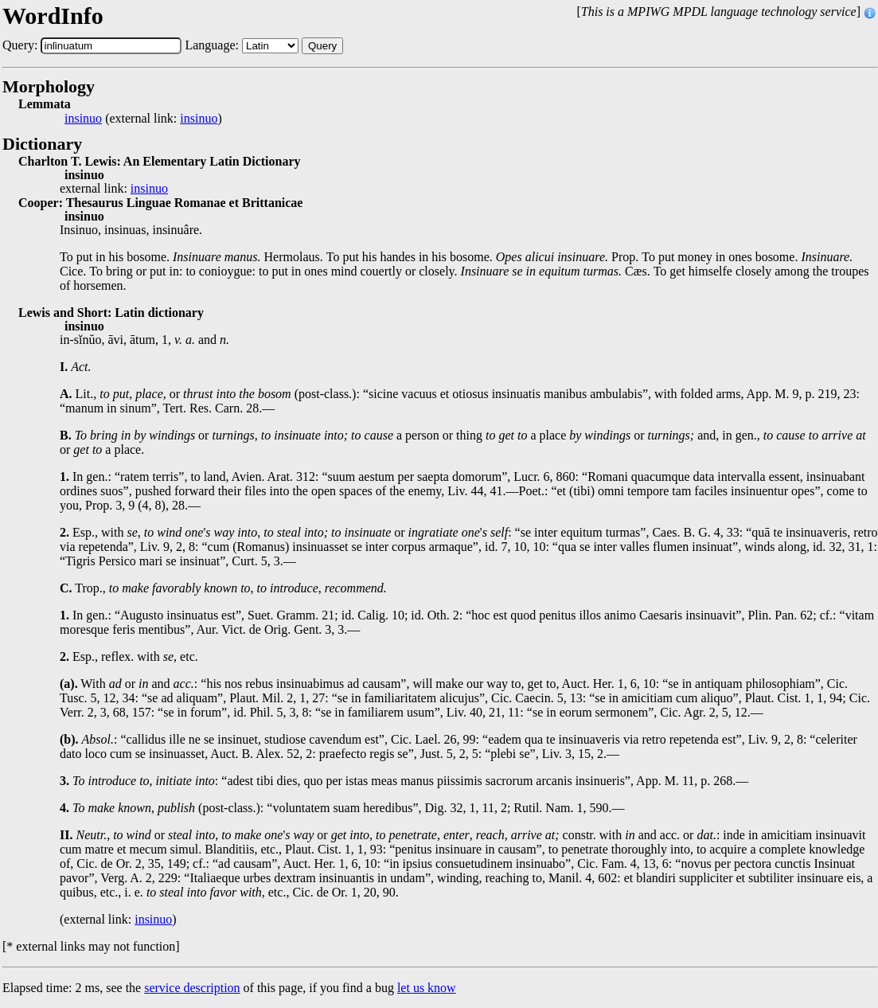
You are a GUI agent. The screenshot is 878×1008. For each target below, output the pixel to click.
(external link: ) (143, 118)
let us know (426, 987)
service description (192, 987)
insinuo (83, 118)
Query (322, 46)
